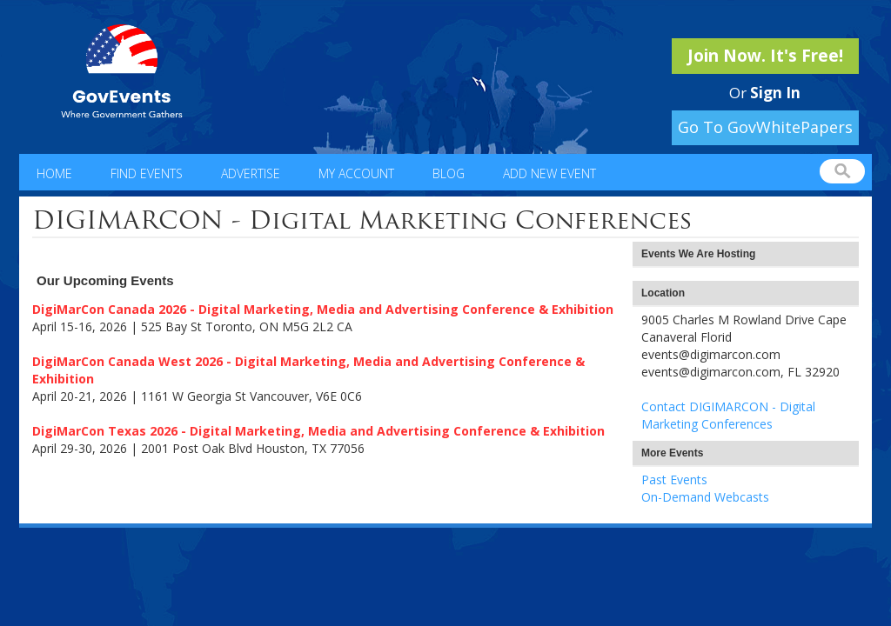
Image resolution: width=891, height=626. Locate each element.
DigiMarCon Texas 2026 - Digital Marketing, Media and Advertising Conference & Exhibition (318, 431)
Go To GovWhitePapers (765, 127)
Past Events (674, 479)
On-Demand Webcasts (705, 497)
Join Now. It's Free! (765, 55)
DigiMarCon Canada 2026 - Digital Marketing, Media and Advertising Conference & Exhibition (322, 309)
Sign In (775, 93)
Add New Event (549, 173)
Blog (448, 173)
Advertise (250, 173)
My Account (356, 173)
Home (54, 173)
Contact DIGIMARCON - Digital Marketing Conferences (728, 415)
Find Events (147, 173)
